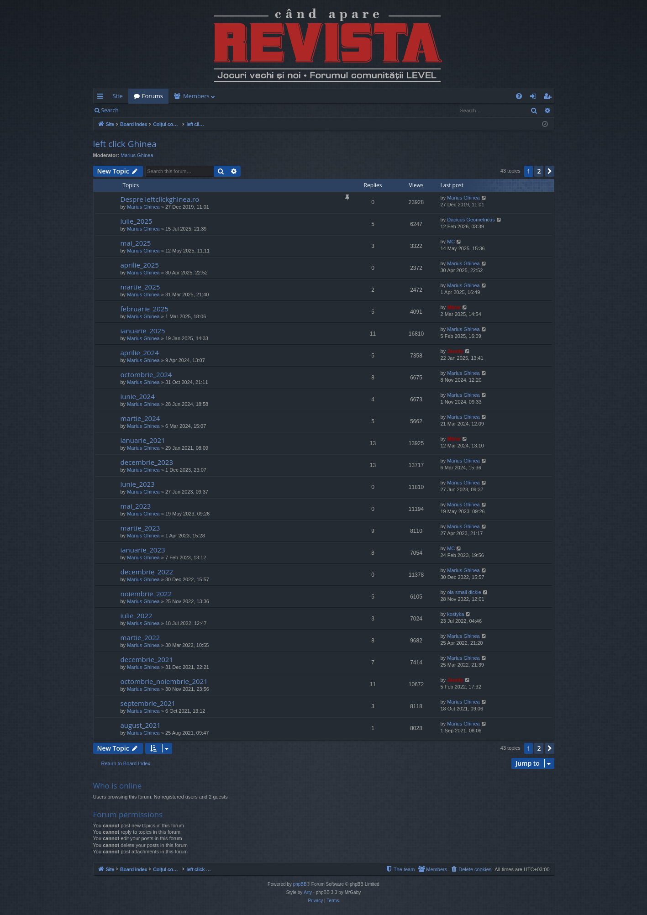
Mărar (454, 307)
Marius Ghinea (137, 155)
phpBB (300, 884)
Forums (152, 96)
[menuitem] (377, 96)
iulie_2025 (137, 221)
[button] (549, 171)
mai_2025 (136, 242)
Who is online (117, 785)
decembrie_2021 (147, 659)
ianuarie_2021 (143, 440)
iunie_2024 (138, 396)
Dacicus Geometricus (471, 219)
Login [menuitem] (535, 98)
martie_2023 (140, 527)
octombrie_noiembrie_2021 (164, 681)
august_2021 (141, 725)
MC (451, 241)
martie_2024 (140, 418)
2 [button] (539, 171)
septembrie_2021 (148, 703)
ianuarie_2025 (143, 330)
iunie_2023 (138, 484)
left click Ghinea (125, 144)
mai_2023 (136, 505)
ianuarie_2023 (143, 549)
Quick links (102, 98)
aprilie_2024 (140, 352)
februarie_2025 (145, 308)
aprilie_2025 (140, 264)
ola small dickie (464, 592)
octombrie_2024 (146, 374)
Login (138, 110)
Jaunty (455, 351)
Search (110, 110)
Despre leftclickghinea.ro (160, 199)
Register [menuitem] (549, 98)
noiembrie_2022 (146, 593)
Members (196, 96)
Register (169, 110)
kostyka (455, 614)
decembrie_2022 (147, 571)
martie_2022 (140, 637)
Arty (308, 892)
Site (118, 96)
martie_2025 (140, 286)
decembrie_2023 (147, 462)
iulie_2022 (137, 615)
